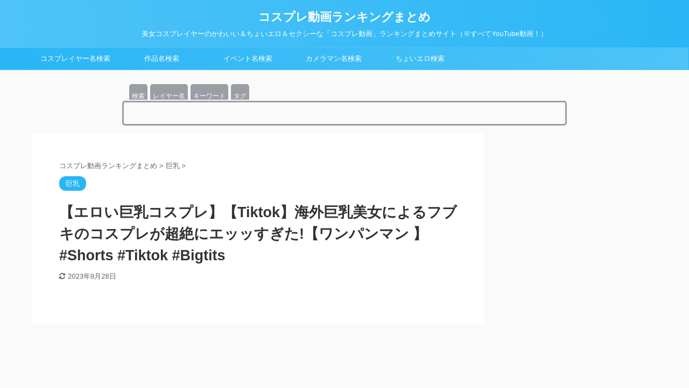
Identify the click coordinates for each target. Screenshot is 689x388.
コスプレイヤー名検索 (75, 58)
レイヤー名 (169, 96)
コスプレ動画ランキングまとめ (344, 17)
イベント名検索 (247, 58)
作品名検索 (161, 58)
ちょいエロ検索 (420, 58)
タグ (240, 96)
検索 (138, 96)
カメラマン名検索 (334, 58)
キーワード (209, 96)
